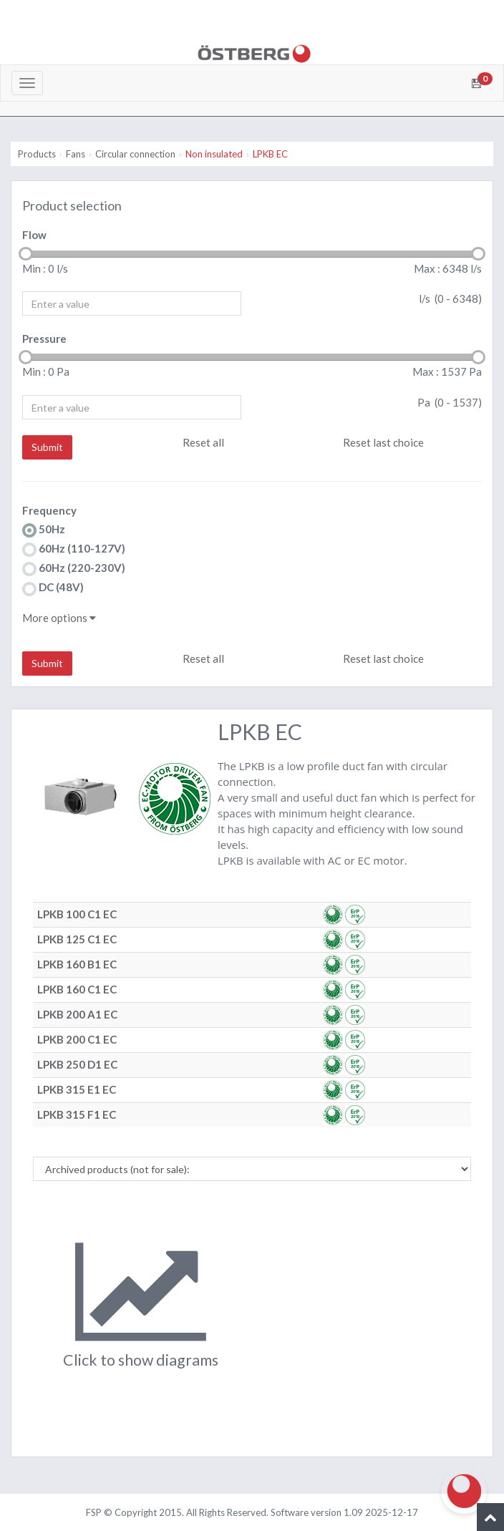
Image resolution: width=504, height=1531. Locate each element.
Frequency (49, 510)
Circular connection (135, 154)
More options (59, 617)
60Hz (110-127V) (73, 549)
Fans (75, 154)
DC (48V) (53, 588)
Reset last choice (383, 442)
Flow (34, 234)
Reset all (203, 442)
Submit (47, 447)
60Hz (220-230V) (73, 568)
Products (37, 154)
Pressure (44, 338)
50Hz (43, 530)
